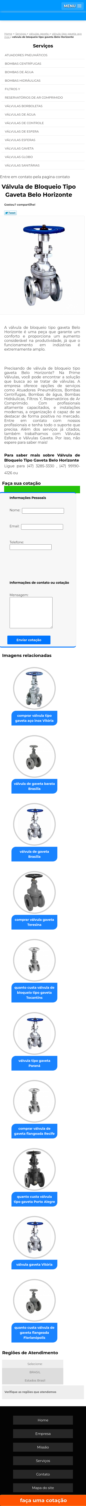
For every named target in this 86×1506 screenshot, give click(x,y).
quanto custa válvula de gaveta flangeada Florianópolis (34, 1333)
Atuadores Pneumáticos (26, 55)
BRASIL (35, 1372)
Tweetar (10, 212)
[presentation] (39, 566)
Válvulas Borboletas (24, 106)
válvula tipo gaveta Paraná (34, 1063)
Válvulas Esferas (20, 140)
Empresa (43, 1433)
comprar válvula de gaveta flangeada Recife (34, 1131)
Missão (43, 1447)
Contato (43, 1474)
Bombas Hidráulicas (23, 80)
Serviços (43, 46)
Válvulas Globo (19, 157)
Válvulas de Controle (24, 123)
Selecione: (35, 1364)
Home (43, 1420)
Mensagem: (31, 610)
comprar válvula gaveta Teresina (34, 922)
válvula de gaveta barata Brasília (34, 786)
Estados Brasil (35, 1380)
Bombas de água (19, 72)
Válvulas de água (20, 114)
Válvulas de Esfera (22, 131)
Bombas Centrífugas (23, 63)
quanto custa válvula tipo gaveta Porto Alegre (34, 1199)
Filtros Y (13, 89)
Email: (36, 527)
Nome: (37, 511)
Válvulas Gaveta (19, 148)
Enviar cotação (29, 640)
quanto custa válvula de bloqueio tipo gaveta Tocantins (34, 993)
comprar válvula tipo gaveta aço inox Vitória (34, 718)
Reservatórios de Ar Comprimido (34, 97)
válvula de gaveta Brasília (34, 854)
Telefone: (31, 545)
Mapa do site (43, 1488)
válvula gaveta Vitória (34, 1264)
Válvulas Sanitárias (22, 165)
